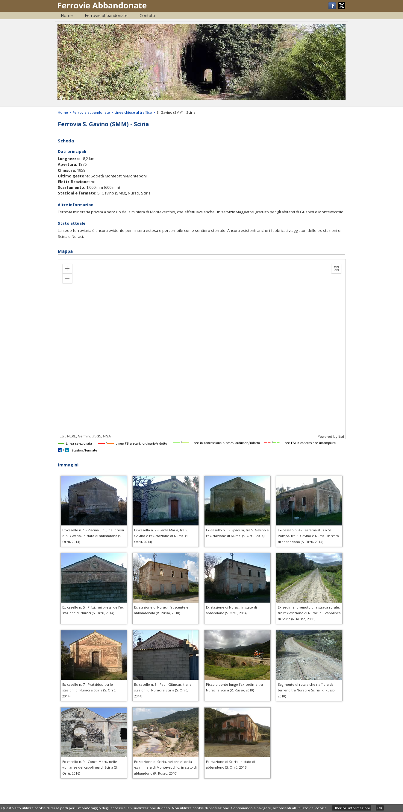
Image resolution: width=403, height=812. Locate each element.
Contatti (147, 15)
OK (379, 808)
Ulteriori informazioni (352, 808)
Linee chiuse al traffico (133, 112)
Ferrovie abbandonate (106, 15)
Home (67, 15)
